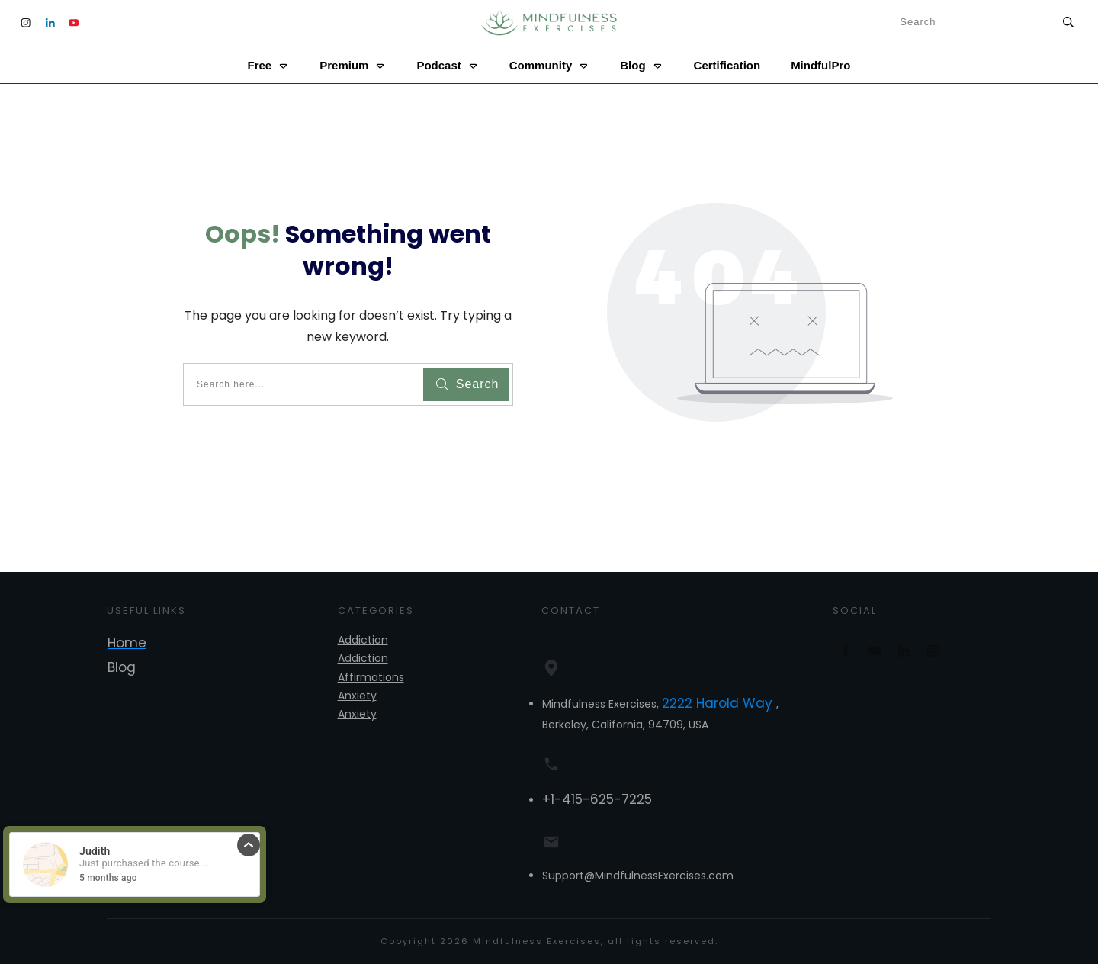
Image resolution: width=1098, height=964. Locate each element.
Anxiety (357, 695)
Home (127, 643)
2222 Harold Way (719, 703)
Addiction (363, 639)
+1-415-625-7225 (597, 799)
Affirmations (371, 677)
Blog (122, 667)
